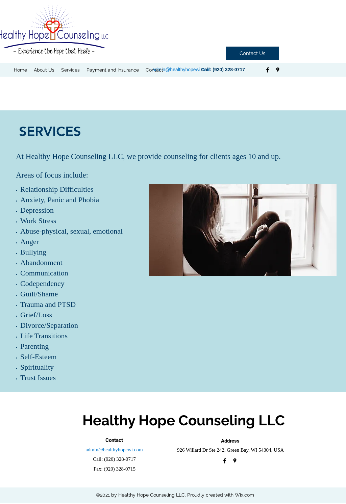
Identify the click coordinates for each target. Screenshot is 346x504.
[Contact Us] (252, 53)
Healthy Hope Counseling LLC (183, 420)
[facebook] (267, 70)
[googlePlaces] (277, 70)
